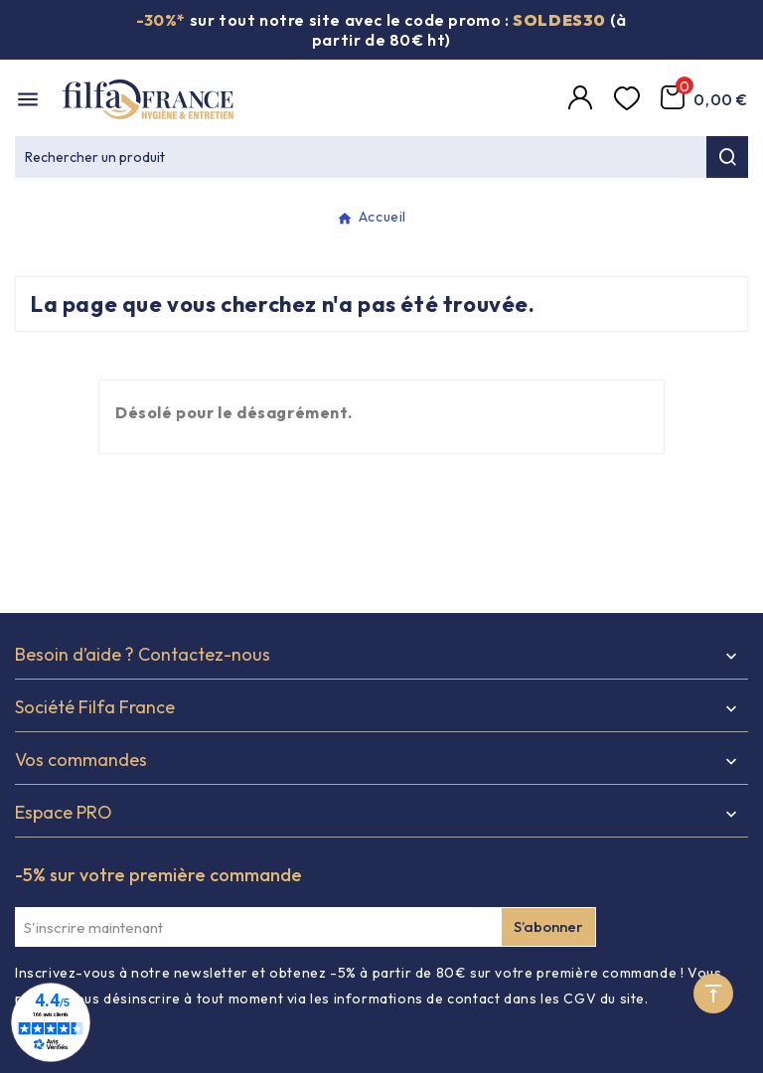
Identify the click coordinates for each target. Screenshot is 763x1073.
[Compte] (583, 99)
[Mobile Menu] (28, 99)
